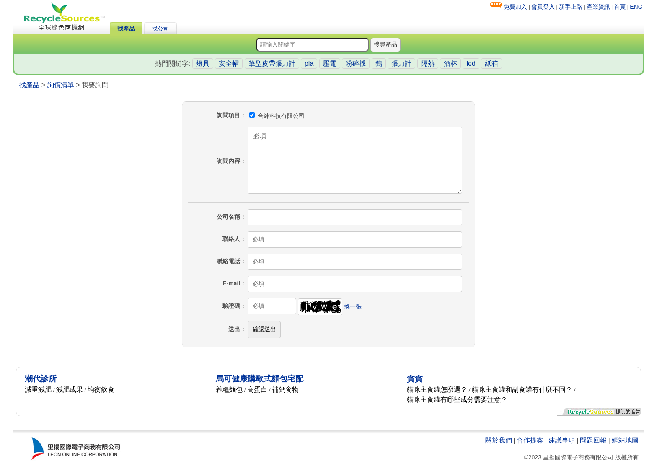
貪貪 (415, 378)
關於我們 (498, 440)
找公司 (160, 28)
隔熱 (428, 63)
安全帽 (229, 63)
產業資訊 (598, 6)
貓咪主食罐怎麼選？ (437, 389)
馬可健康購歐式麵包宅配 (259, 378)
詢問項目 (228, 115)
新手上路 (570, 6)
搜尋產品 (385, 44)
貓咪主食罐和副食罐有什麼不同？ (522, 389)
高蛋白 (257, 389)
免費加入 (515, 6)
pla (309, 63)
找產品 (126, 28)
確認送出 (264, 329)
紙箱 (491, 63)
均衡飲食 (101, 389)
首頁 (620, 6)
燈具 (203, 63)
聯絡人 (231, 239)
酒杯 (450, 63)
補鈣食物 (285, 389)
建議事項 (561, 440)
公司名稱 (228, 216)
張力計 (401, 63)
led (470, 63)
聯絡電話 (228, 261)
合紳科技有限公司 (277, 115)
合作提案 (530, 440)
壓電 (329, 63)
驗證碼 (231, 306)
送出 (234, 329)
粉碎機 (356, 63)
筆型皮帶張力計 (271, 63)
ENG (636, 6)
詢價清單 (60, 84)
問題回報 (593, 440)
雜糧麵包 (229, 389)
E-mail (231, 283)
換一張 (353, 306)
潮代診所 (41, 378)
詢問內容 (228, 161)
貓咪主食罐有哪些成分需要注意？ (457, 399)
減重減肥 (38, 389)
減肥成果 (69, 389)
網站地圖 (625, 440)
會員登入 (543, 6)
